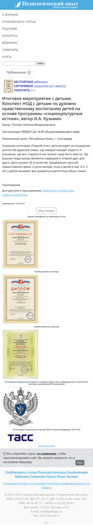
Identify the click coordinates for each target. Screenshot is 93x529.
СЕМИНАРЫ (10, 50)
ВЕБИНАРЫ (9, 43)
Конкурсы (59, 472)
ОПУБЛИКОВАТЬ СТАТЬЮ (19, 22)
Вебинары (22, 476)
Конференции (78, 472)
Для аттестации (46, 445)
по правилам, (47, 454)
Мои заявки (47, 211)
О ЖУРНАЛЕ (10, 15)
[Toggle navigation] (19, 73)
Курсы (51, 476)
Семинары (38, 476)
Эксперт (72, 476)
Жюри (61, 476)
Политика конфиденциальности (68, 483)
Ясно (80, 462)
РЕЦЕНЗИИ (9, 29)
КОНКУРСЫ (9, 36)
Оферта (46, 488)
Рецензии (45, 472)
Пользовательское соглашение (24, 483)
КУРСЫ (6, 57)
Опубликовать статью (21, 472)
